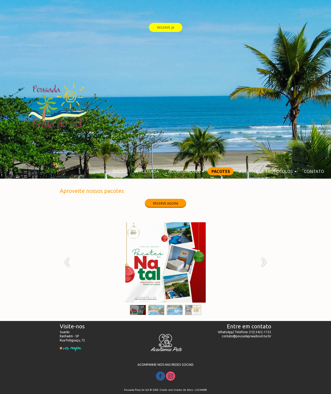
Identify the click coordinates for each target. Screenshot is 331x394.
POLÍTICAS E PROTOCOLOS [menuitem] (266, 171)
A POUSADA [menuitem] (147, 171)
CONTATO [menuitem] (314, 171)
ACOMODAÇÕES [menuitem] (184, 171)
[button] (165, 27)
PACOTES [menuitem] (220, 171)
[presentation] (67, 262)
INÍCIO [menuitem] (119, 171)
